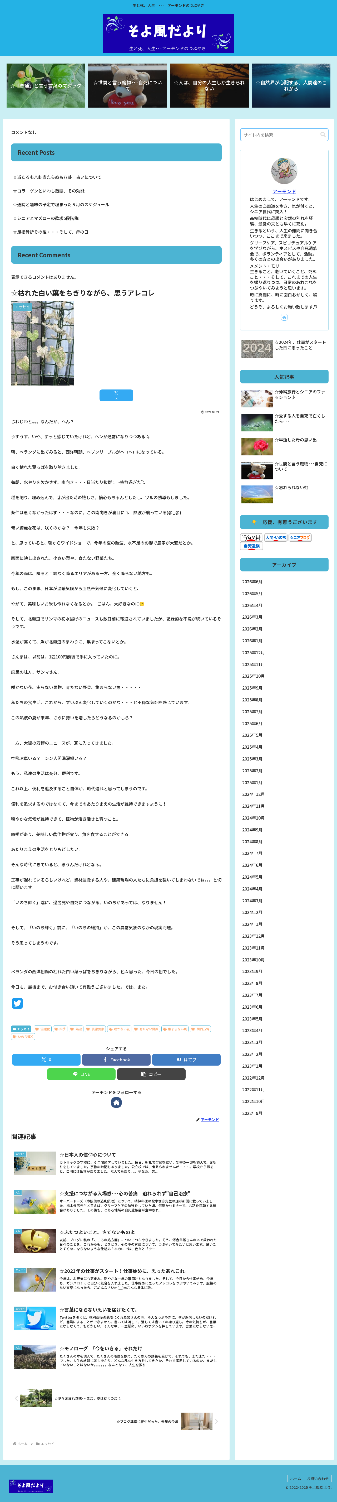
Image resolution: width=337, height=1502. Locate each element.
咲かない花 (119, 1029)
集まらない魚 (175, 1029)
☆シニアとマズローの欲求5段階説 (45, 218)
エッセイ (21, 1029)
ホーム (295, 1478)
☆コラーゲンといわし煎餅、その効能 (49, 190)
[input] (284, 134)
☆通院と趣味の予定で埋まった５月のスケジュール (61, 204)
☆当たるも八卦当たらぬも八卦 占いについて (57, 177)
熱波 (76, 1029)
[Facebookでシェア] (116, 1060)
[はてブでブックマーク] (186, 1060)
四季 (60, 1029)
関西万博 (200, 1029)
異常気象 (95, 1029)
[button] (151, 1074)
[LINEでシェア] (81, 1074)
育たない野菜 (146, 1029)
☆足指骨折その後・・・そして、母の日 (50, 232)
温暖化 (42, 1029)
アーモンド (284, 191)
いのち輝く (23, 1036)
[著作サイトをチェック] (116, 1102)
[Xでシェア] (116, 395)
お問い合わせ (318, 1478)
